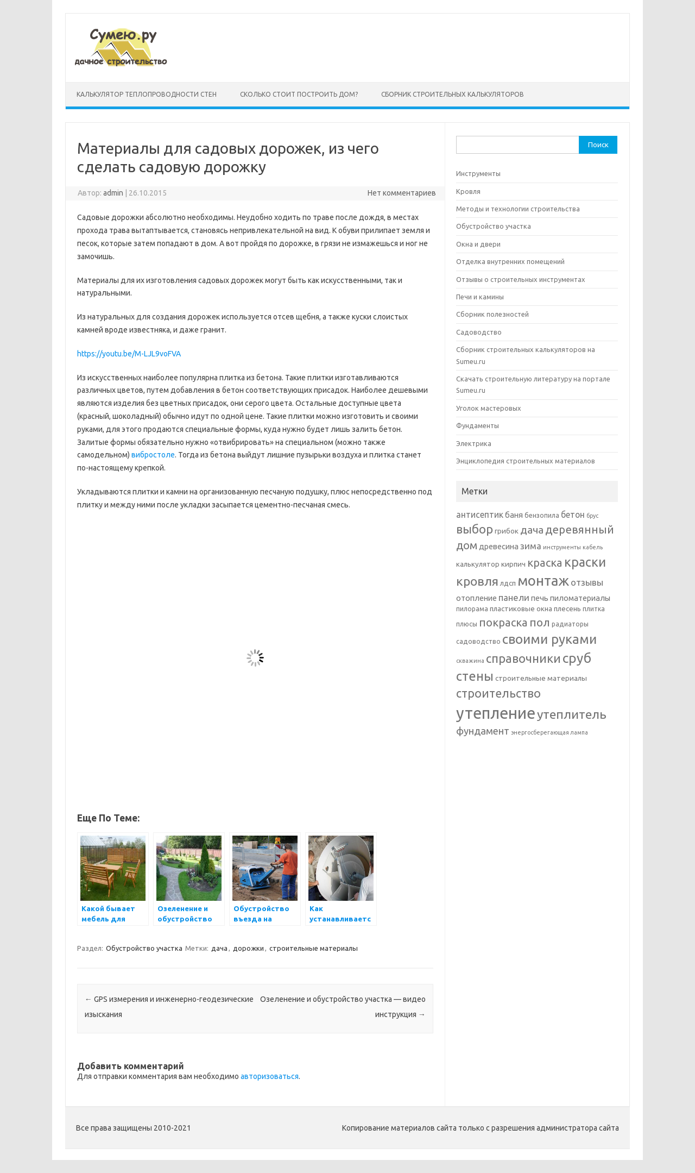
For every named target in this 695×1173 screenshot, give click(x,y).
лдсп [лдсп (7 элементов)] (508, 583)
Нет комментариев (402, 193)
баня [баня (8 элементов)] (514, 514)
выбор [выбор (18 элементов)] (474, 529)
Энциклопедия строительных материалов (525, 461)
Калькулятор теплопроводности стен (147, 94)
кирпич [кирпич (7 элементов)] (513, 564)
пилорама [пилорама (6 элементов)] (472, 608)
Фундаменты (477, 425)
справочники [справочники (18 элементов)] (523, 658)
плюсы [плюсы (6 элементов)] (466, 624)
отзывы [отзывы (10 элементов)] (587, 582)
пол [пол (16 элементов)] (539, 622)
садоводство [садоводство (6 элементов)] (478, 641)
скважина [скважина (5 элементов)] (470, 660)
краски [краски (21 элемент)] (585, 562)
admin (113, 193)
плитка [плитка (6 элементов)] (594, 608)
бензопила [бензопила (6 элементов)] (542, 515)
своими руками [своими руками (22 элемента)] (549, 639)
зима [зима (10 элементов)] (530, 546)
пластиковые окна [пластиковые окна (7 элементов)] (521, 608)
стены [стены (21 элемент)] (475, 676)
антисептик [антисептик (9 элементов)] (479, 514)
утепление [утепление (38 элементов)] (495, 713)
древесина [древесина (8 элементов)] (499, 546)
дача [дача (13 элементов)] (532, 530)
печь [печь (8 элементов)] (539, 598)
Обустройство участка (144, 948)
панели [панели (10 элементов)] (513, 597)
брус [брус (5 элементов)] (592, 515)
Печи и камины (480, 296)
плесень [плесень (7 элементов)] (567, 608)
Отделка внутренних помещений (510, 261)
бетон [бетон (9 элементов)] (573, 514)
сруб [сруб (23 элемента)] (577, 658)
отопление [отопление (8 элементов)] (476, 598)
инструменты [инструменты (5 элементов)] (562, 547)
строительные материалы (313, 948)
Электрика (473, 443)
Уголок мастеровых (488, 408)
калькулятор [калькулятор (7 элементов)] (478, 564)
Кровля (468, 191)
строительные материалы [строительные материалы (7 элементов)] (541, 678)
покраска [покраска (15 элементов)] (503, 622)
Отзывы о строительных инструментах (520, 279)
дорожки (248, 948)
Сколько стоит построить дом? (299, 94)
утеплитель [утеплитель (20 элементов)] (571, 714)
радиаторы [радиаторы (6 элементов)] (570, 624)
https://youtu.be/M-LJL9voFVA (129, 353)
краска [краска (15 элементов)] (545, 562)
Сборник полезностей (492, 314)
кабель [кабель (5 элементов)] (593, 547)
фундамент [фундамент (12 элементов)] (482, 730)
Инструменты (478, 173)
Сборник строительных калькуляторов (452, 94)
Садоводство (479, 332)
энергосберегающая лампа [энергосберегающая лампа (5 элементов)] (549, 732)
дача (219, 948)
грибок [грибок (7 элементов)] (507, 530)
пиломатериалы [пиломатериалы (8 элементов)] (580, 598)
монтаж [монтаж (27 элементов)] (543, 580)
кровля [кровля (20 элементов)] (477, 581)
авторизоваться (270, 1076)
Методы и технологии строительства (518, 208)
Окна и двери (478, 244)
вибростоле (153, 454)
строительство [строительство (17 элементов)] (498, 693)
